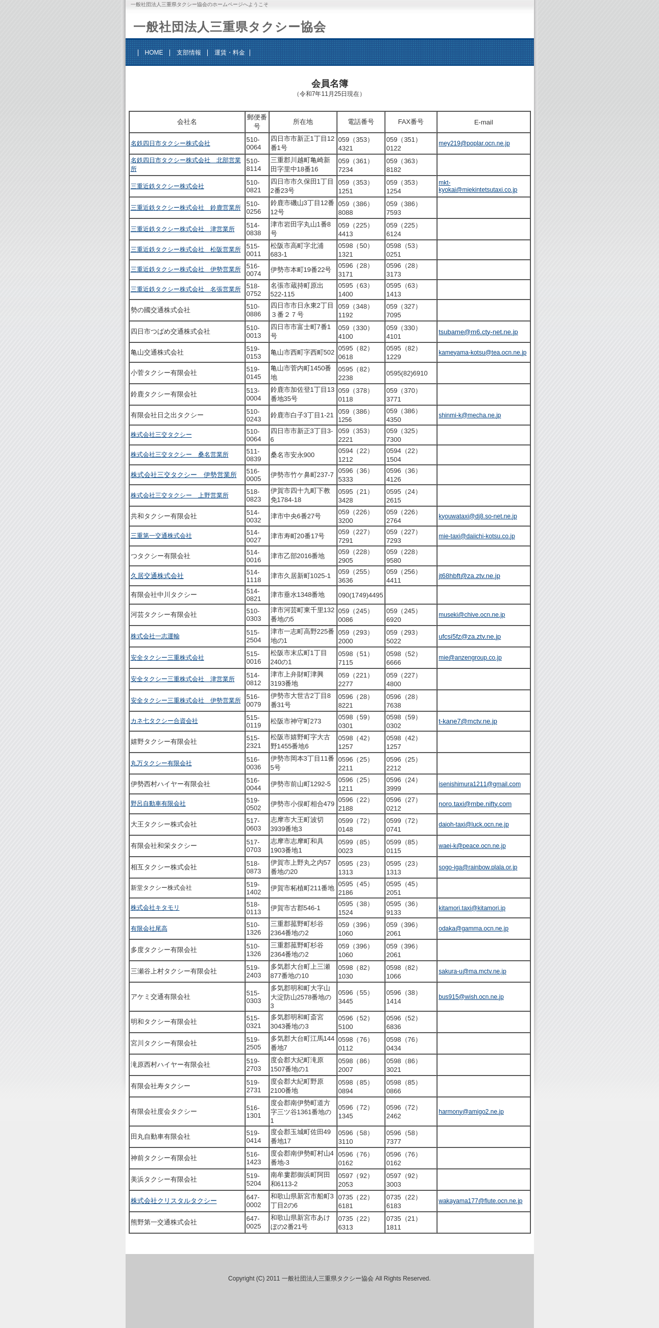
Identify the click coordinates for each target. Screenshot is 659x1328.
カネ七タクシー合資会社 (164, 720)
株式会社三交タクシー (161, 434)
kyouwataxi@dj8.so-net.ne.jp (477, 516)
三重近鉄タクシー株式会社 (167, 186)
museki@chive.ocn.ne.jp (471, 614)
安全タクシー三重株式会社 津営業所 (183, 679)
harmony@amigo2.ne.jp (471, 1111)
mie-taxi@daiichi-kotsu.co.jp (476, 536)
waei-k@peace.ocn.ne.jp (472, 845)
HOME (154, 52)
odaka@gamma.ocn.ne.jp (473, 928)
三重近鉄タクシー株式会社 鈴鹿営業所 (186, 207)
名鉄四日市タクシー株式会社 (170, 143)
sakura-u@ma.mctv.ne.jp (472, 971)
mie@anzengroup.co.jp (470, 657)
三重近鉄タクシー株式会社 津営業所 (183, 229)
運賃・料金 (229, 52)
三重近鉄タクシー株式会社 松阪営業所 (186, 249)
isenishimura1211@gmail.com (479, 784)
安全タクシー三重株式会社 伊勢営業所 (186, 700)
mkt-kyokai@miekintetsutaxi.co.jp (477, 186)
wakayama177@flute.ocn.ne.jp (480, 1201)
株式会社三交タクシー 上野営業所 (180, 495)
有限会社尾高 (149, 928)
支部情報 (189, 52)
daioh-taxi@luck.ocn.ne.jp (473, 824)
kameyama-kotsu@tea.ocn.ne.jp (482, 352)
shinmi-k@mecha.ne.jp (469, 415)
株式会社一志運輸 (155, 636)
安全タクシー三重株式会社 (167, 657)
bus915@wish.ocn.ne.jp (471, 996)
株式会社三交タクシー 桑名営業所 (180, 454)
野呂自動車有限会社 (158, 803)
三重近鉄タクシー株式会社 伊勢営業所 (186, 269)
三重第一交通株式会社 (161, 535)
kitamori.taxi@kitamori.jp (471, 908)
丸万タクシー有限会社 (161, 763)
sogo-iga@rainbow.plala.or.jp (477, 867)
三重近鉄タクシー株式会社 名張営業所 (186, 289)
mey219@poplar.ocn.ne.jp (474, 143)
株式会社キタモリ (155, 907)
